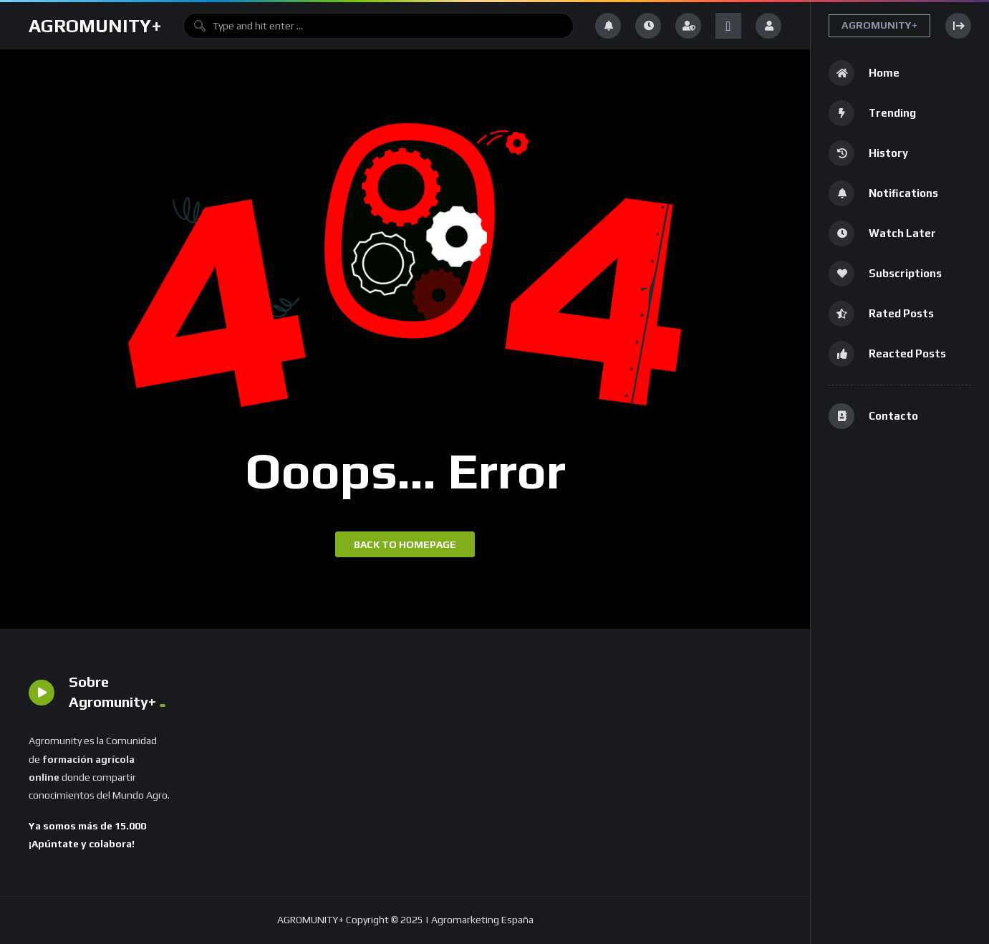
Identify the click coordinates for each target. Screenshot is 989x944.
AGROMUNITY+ (95, 26)
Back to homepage (405, 544)
